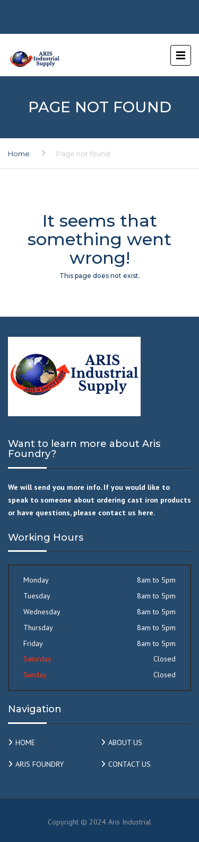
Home (19, 153)
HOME (25, 742)
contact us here (125, 512)
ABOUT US (125, 742)
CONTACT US (129, 764)
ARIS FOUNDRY (39, 764)
